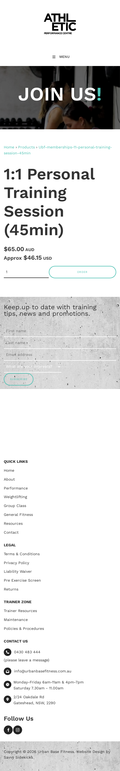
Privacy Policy (16, 563)
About (9, 479)
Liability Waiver (18, 571)
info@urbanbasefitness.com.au (42, 671)
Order (82, 271)
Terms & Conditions (22, 554)
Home (9, 147)
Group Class (15, 505)
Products (26, 147)
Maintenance (16, 619)
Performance (16, 488)
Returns (11, 589)
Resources (13, 523)
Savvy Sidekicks (18, 757)
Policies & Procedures (24, 628)
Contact (11, 532)
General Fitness (18, 514)
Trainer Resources (20, 611)
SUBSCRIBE (19, 379)
